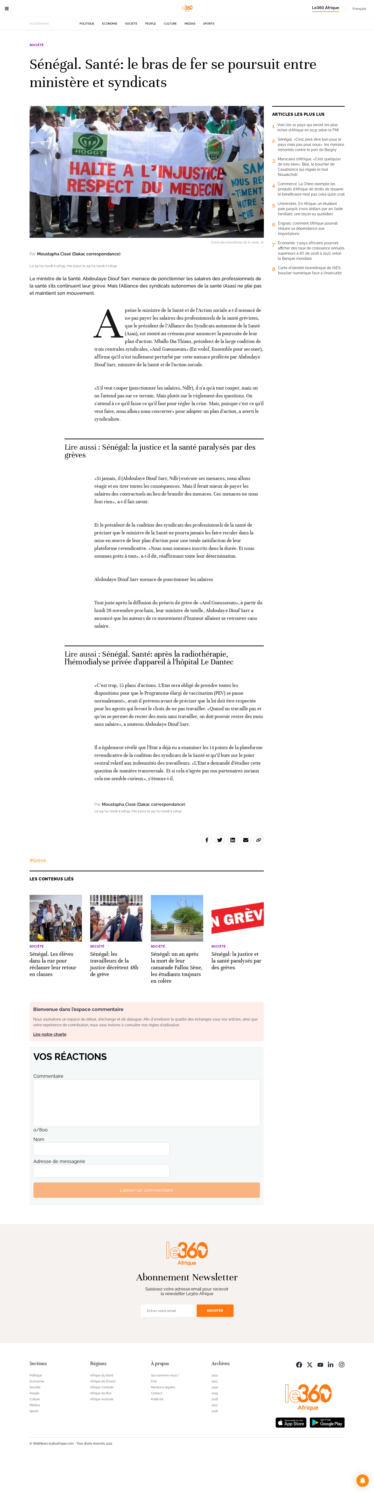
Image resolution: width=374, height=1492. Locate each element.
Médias (190, 56)
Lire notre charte (50, 1067)
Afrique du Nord (101, 1408)
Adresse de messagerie (59, 1194)
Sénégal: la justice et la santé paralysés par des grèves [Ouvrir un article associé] (160, 483)
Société (131, 56)
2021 (214, 1414)
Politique (87, 56)
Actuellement (39, 56)
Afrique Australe (101, 1432)
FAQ (154, 1414)
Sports (208, 56)
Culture (170, 56)
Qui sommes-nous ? (165, 1408)
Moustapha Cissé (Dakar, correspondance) (79, 286)
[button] (362, 1480)
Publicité (157, 1432)
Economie (109, 56)
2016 (214, 1444)
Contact (156, 1426)
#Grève (38, 893)
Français (359, 8)
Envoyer (215, 1343)
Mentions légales (163, 1420)
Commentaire (48, 1108)
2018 (214, 1432)
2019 (214, 1426)
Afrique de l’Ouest (103, 1414)
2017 (214, 1438)
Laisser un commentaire (146, 1222)
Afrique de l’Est (100, 1426)
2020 (214, 1420)
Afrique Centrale (102, 1420)
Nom (38, 1172)
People (150, 56)
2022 (214, 1408)
